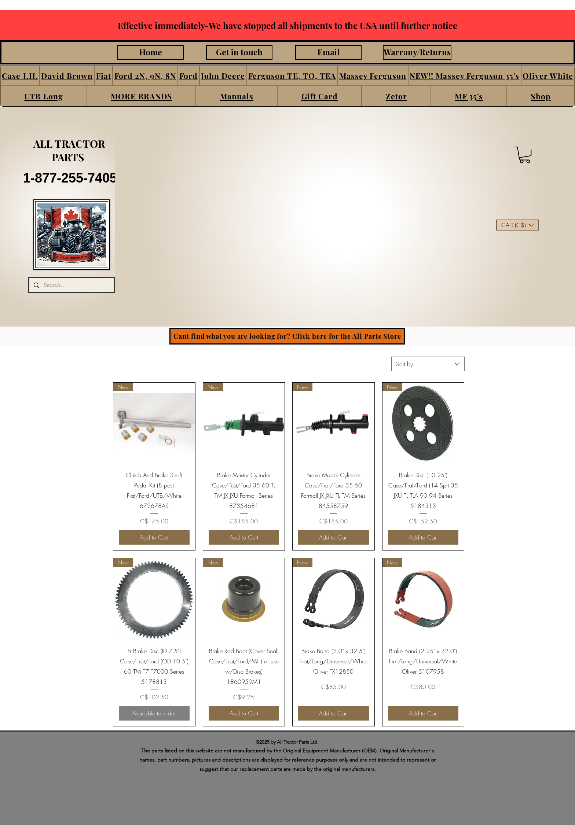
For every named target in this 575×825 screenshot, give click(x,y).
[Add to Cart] (154, 537)
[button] (20, 75)
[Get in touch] (239, 52)
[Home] (150, 52)
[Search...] (70, 285)
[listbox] (517, 225)
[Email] (328, 52)
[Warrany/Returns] (417, 52)
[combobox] (428, 364)
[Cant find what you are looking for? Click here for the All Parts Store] (287, 336)
